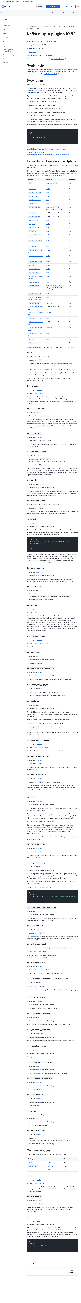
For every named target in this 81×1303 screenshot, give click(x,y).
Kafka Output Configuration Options (52, 161)
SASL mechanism (32, 936)
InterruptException (57, 827)
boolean (50, 1166)
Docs (3, 13)
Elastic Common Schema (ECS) (8, 50)
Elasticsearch (7, 25)
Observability (7, 41)
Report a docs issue (70, 19)
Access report (29, 1)
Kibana (5, 29)
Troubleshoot (67, 13)
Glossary (5, 62)
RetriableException (40, 827)
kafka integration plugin (49, 41)
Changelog (32, 52)
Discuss (60, 70)
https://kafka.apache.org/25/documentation (40, 175)
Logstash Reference (57, 59)
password (49, 303)
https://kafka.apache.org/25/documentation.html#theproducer (46, 149)
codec (50, 1162)
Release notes (56, 13)
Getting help (35, 65)
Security (5, 37)
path (38, 523)
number (48, 189)
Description (35, 80)
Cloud (4, 33)
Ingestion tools (7, 46)
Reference (76, 13)
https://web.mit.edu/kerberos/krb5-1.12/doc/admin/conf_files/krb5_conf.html (50, 581)
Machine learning (8, 55)
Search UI (6, 59)
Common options (72, 165)
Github (50, 72)
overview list (48, 55)
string (47, 183)
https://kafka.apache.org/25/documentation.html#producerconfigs (48, 155)
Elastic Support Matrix (50, 74)
